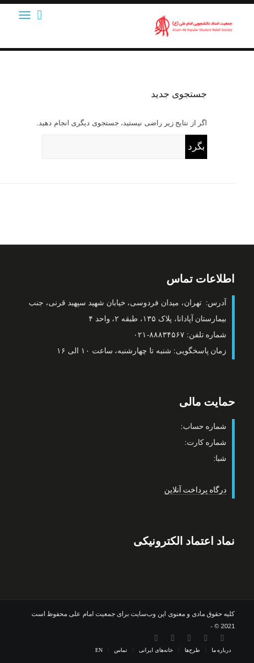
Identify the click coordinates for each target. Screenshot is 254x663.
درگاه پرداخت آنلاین (195, 490)
